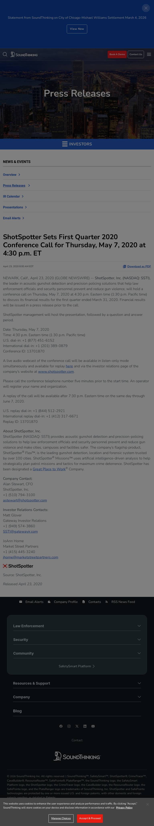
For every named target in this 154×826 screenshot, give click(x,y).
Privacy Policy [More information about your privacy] (124, 808)
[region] (77, 812)
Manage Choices (61, 818)
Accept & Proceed (90, 818)
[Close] (147, 804)
